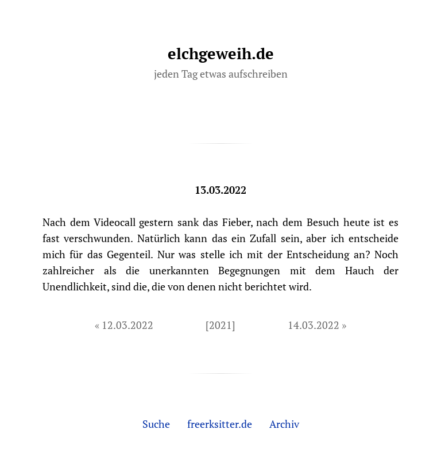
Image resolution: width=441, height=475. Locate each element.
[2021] (220, 325)
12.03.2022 (127, 325)
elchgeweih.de (221, 53)
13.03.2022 (220, 190)
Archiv (284, 424)
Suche (156, 424)
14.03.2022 (313, 325)
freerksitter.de (219, 424)
